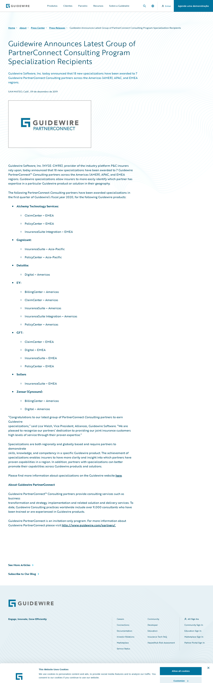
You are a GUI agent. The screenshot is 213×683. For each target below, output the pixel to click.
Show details (46, 670)
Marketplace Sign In (193, 636)
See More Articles (19, 565)
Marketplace (123, 642)
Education (153, 630)
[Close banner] (208, 652)
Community (153, 619)
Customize (181, 665)
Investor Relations (125, 636)
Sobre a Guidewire (119, 6)
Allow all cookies (181, 655)
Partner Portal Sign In (194, 642)
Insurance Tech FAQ (157, 636)
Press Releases (57, 28)
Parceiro (82, 6)
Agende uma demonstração (193, 6)
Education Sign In (192, 630)
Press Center (38, 28)
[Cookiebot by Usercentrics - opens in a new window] (19, 677)
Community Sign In (193, 624)
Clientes (67, 6)
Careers (120, 619)
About (23, 28)
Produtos (52, 6)
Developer (153, 624)
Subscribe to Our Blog (22, 574)
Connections (123, 624)
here (119, 475)
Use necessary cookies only (181, 675)
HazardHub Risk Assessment (161, 642)
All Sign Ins (193, 619)
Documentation (124, 630)
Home (11, 28)
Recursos (98, 6)
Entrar (166, 6)
